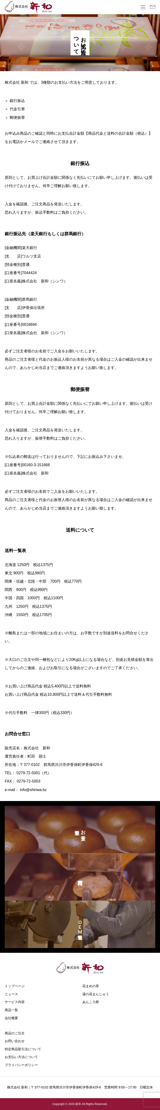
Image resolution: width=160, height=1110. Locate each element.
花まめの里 (90, 986)
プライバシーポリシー (21, 1065)
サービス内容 (15, 1002)
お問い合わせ (15, 1041)
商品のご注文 (15, 1033)
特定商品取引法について (23, 1049)
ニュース (11, 994)
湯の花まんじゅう (95, 994)
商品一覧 (11, 1010)
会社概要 (11, 1018)
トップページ (15, 986)
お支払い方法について (21, 1057)
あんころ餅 (90, 1002)
